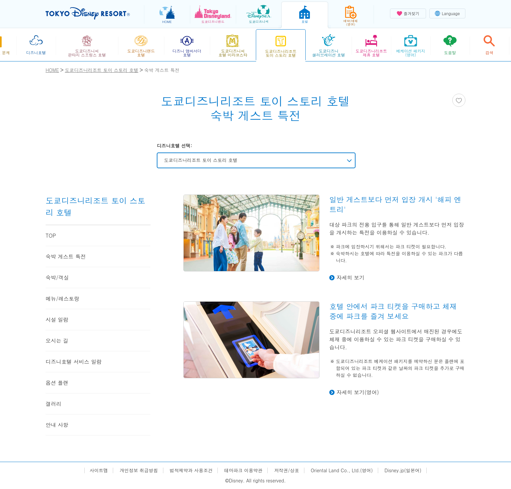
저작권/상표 (286, 470)
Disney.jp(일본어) (402, 470)
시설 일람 (57, 319)
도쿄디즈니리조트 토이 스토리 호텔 (200, 160)
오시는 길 (57, 340)
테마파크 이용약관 (243, 470)
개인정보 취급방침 (139, 470)
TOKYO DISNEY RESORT (88, 13)
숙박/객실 (57, 277)
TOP (51, 235)
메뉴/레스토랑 (62, 298)
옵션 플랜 (57, 382)
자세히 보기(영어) (358, 392)
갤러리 (53, 404)
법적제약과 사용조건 (191, 470)
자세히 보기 (350, 277)
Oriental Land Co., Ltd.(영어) (342, 470)
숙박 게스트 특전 (66, 256)
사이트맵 (99, 470)
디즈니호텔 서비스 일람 (74, 361)
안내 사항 (57, 425)
